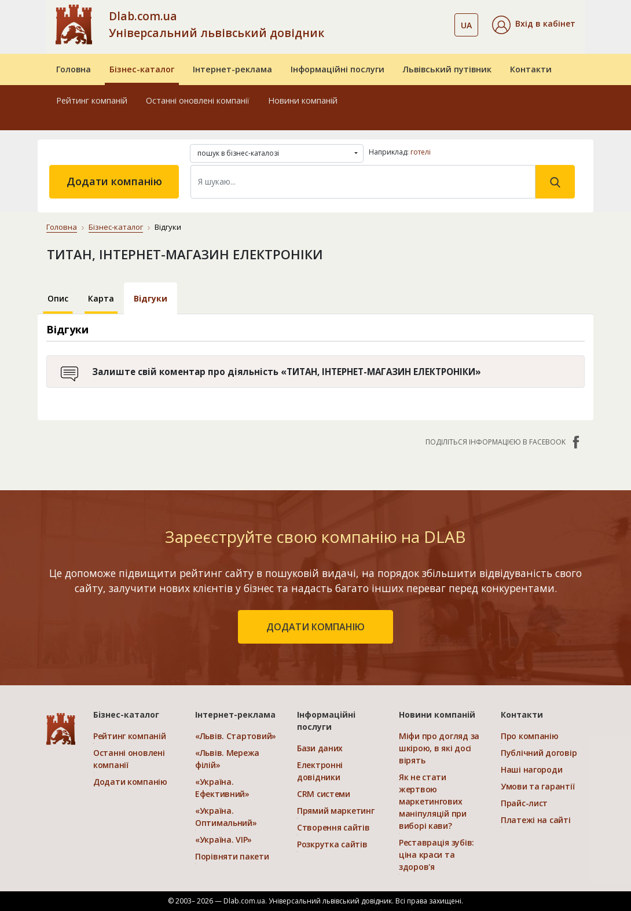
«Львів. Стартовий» (235, 735)
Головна (73, 69)
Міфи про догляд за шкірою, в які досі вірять (439, 748)
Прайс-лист (524, 803)
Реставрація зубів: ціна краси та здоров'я (436, 854)
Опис (57, 298)
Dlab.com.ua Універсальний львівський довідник (216, 24)
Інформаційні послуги (337, 69)
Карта (101, 298)
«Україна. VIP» (223, 839)
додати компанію (315, 626)
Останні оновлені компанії (198, 100)
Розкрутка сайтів (332, 844)
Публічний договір (539, 752)
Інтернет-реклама (232, 69)
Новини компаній (302, 100)
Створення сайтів (333, 827)
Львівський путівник (447, 69)
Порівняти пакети (232, 856)
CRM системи (323, 793)
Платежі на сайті (536, 819)
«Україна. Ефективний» (222, 787)
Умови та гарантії (537, 786)
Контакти (531, 69)
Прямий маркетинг (336, 810)
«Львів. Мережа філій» (227, 758)
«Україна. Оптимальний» (226, 816)
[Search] (362, 182)
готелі (420, 152)
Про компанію (530, 735)
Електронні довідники (320, 771)
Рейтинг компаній (91, 100)
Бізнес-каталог (141, 69)
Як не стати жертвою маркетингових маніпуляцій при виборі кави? (433, 801)
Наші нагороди (531, 769)
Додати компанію (114, 181)
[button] (533, 24)
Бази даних (320, 748)
